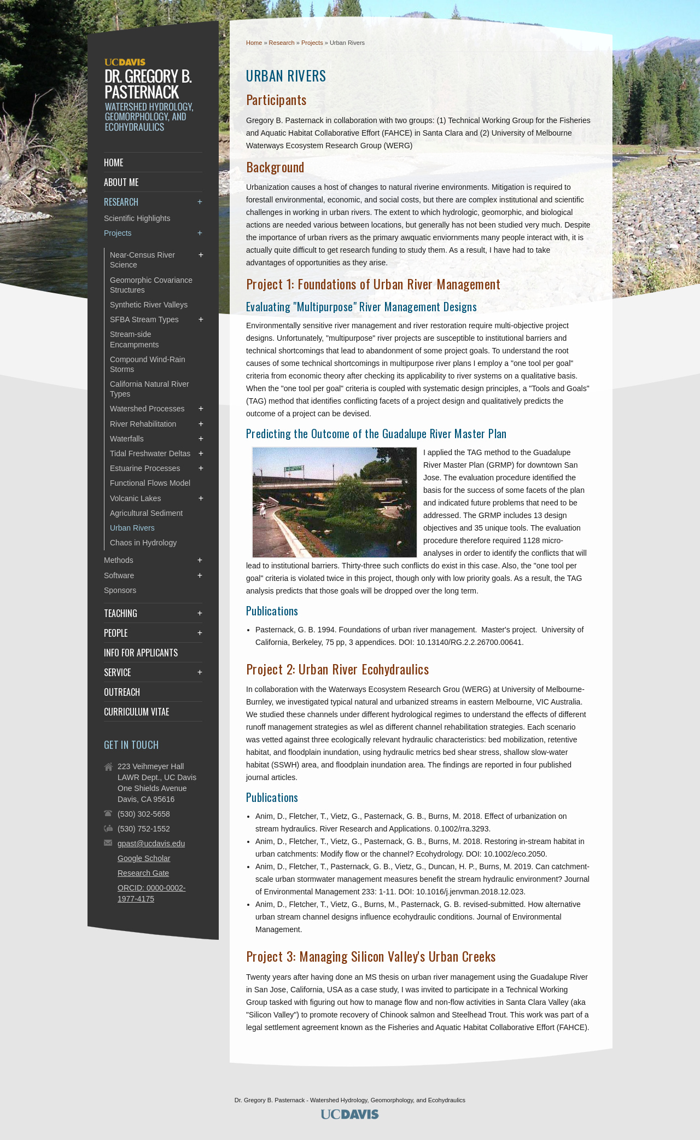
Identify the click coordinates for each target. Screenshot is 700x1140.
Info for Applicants (141, 652)
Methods (118, 560)
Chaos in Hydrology (143, 542)
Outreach (122, 692)
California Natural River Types (149, 389)
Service (117, 672)
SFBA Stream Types (144, 319)
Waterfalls (127, 438)
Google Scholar (144, 858)
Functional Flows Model (150, 483)
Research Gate (143, 873)
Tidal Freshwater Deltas (150, 453)
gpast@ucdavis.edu (151, 843)
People (115, 633)
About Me (121, 182)
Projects (313, 42)
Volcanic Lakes (135, 498)
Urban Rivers (132, 528)
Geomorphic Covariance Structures (151, 285)
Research (282, 42)
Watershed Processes (147, 408)
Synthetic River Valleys (149, 304)
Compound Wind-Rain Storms (147, 364)
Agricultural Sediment (146, 513)
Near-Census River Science (142, 260)
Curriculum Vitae (136, 711)
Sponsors (120, 590)
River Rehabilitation (143, 424)
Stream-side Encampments (134, 339)
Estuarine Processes (145, 468)
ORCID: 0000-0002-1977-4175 (152, 893)
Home (254, 42)
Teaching (120, 613)
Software (119, 575)
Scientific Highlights (137, 218)
